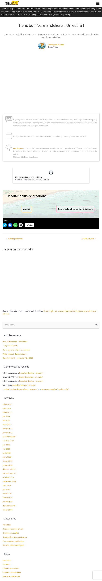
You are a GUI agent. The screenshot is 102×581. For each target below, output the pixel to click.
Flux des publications (11, 568)
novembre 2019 (9, 473)
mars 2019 (7, 494)
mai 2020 (6, 449)
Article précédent (14, 238)
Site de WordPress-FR (11, 576)
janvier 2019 (7, 502)
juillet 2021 (7, 412)
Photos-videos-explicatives (13, 541)
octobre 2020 (8, 441)
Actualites (7, 525)
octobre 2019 (8, 477)
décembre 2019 (9, 469)
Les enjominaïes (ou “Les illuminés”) (55, 389)
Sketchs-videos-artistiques (13, 545)
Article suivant (88, 238)
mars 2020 (7, 457)
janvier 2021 (7, 433)
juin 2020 (6, 445)
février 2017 (7, 510)
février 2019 (7, 498)
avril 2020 (7, 453)
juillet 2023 (7, 404)
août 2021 (7, 408)
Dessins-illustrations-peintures (15, 537)
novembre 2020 (9, 437)
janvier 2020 (7, 465)
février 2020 (7, 461)
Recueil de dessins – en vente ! (15, 342)
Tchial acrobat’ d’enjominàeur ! (14, 354)
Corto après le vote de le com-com (16, 350)
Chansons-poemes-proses (13, 529)
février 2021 (7, 428)
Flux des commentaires (12, 572)
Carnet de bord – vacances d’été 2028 (18, 358)
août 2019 (7, 485)
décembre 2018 (9, 506)
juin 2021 (6, 416)
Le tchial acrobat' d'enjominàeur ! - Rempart (20, 389)
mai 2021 (6, 420)
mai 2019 (6, 489)
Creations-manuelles (11, 533)
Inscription (7, 560)
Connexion (7, 564)
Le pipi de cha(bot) (10, 346)
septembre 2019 (9, 481)
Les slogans (18, 148)
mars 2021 (7, 424)
